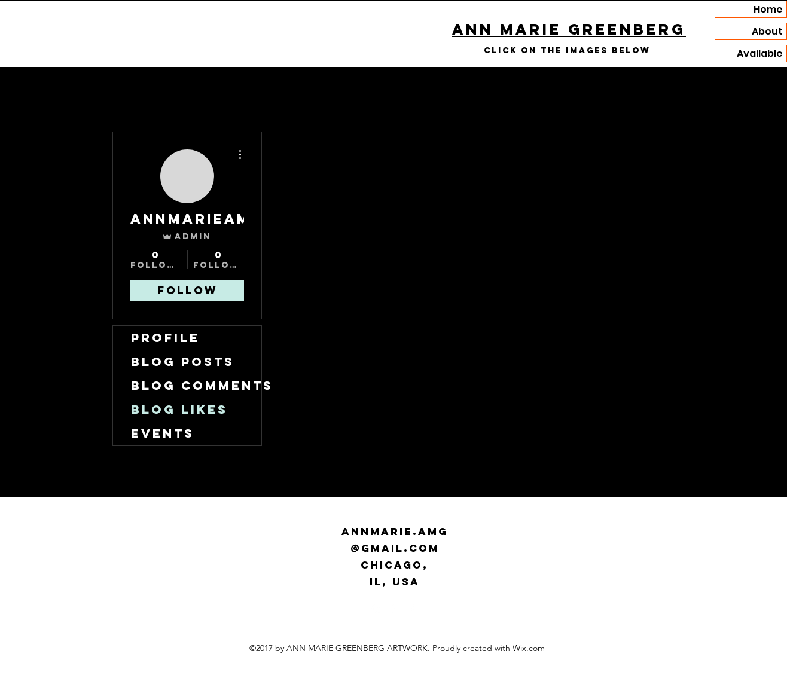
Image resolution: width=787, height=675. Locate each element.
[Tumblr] (393, 609)
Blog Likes (179, 409)
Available (760, 53)
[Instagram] (376, 609)
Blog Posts (182, 361)
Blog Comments (196, 385)
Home (768, 9)
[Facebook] (411, 609)
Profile (165, 337)
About (767, 31)
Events (162, 433)
